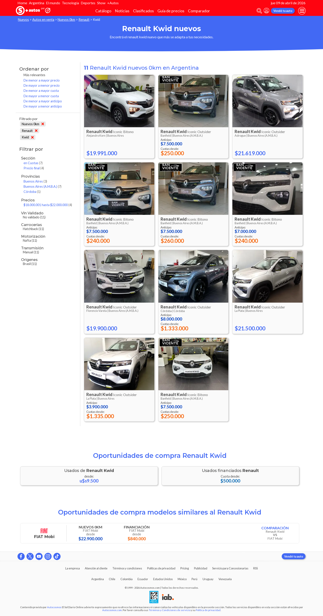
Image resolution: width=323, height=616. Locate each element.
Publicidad (200, 568)
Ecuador (142, 579)
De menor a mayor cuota (41, 91)
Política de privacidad (208, 610)
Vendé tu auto (282, 11)
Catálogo (103, 11)
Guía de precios (170, 11)
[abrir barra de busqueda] (259, 10)
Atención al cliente (96, 568)
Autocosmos (54, 607)
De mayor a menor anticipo (43, 106)
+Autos (113, 3)
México (182, 579)
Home (22, 3)
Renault (84, 20)
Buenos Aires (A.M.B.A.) (42, 186)
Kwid (28, 137)
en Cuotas (33, 163)
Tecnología (70, 3)
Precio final (34, 168)
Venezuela (225, 579)
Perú (194, 579)
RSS (255, 568)
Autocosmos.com (112, 610)
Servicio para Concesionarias (230, 568)
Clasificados (143, 11)
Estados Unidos (163, 579)
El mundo (53, 3)
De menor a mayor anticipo (43, 101)
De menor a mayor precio (42, 80)
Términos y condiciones (127, 568)
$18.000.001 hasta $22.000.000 (48, 205)
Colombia (126, 579)
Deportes (88, 3)
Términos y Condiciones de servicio (169, 610)
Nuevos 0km (66, 20)
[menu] (302, 11)
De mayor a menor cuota (41, 96)
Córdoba (32, 192)
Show (101, 3)
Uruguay (208, 579)
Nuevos (23, 20)
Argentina (36, 3)
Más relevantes (34, 75)
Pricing (184, 568)
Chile (112, 579)
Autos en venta (43, 20)
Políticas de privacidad (161, 568)
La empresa (72, 568)
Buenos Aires (35, 181)
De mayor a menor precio (42, 85)
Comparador (199, 11)
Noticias (122, 11)
